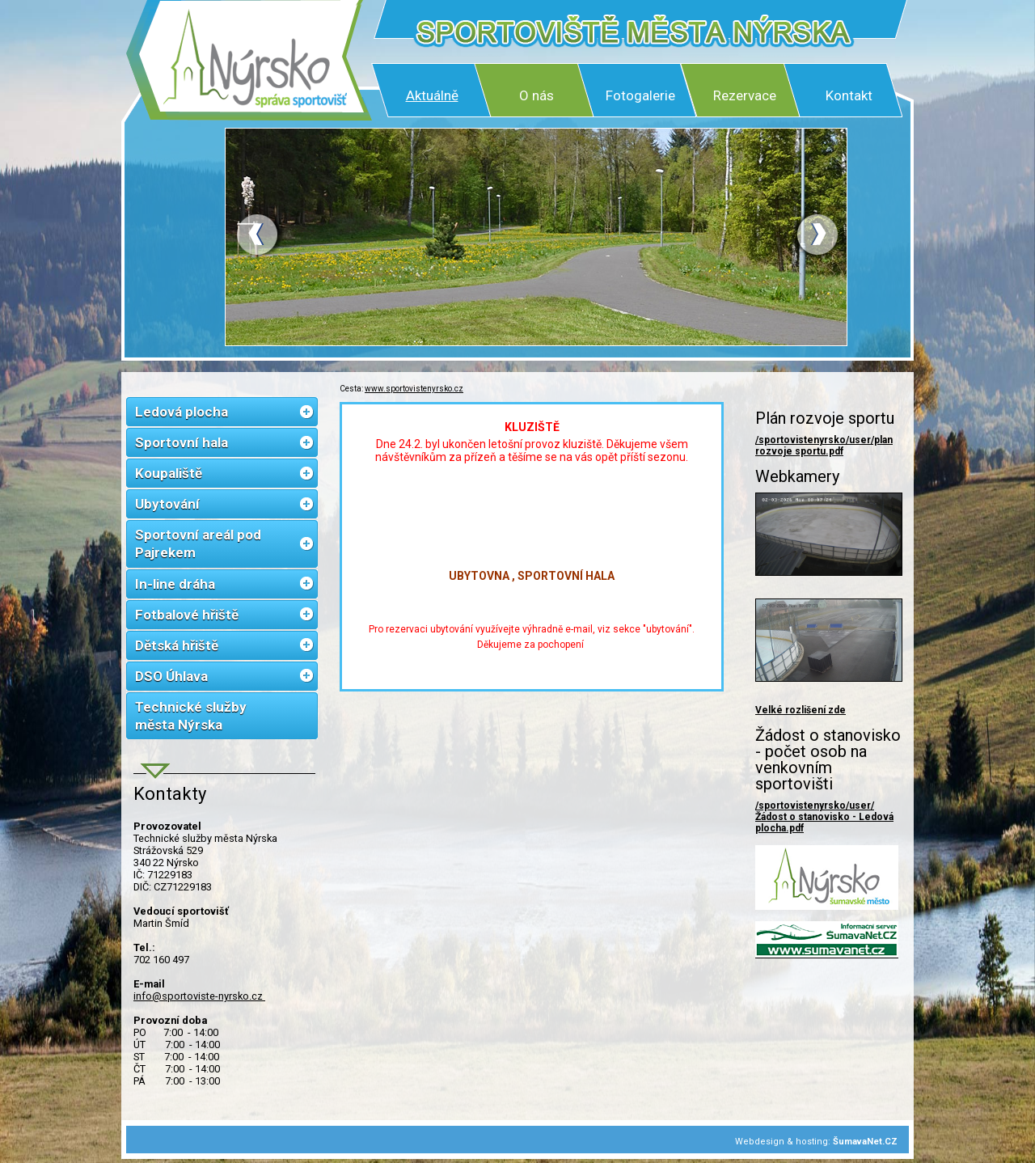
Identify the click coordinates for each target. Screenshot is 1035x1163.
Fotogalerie (640, 95)
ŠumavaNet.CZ (865, 1141)
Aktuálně (432, 95)
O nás (536, 95)
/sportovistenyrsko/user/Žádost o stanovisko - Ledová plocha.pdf (824, 817)
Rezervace (744, 95)
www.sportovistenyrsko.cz (414, 388)
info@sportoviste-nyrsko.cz (199, 996)
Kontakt (849, 95)
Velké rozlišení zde (800, 710)
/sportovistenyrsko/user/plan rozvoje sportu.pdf (824, 445)
